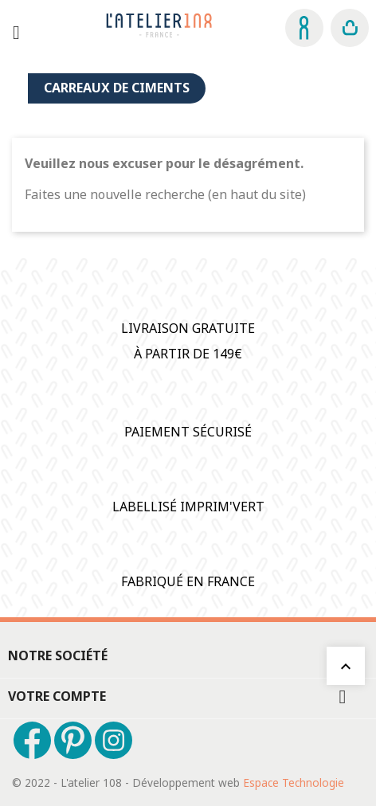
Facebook (32, 740)
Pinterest (73, 740)
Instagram (113, 740)
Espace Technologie (293, 782)
